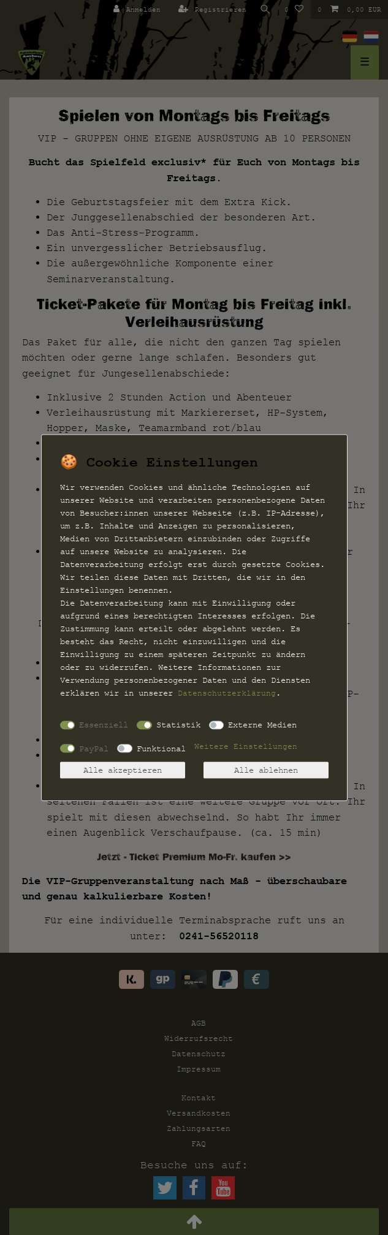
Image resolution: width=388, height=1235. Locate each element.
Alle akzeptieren (122, 770)
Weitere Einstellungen (245, 746)
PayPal (93, 748)
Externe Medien (262, 724)
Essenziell (103, 724)
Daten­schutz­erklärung (227, 693)
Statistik (178, 724)
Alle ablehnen (266, 770)
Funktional (161, 748)
